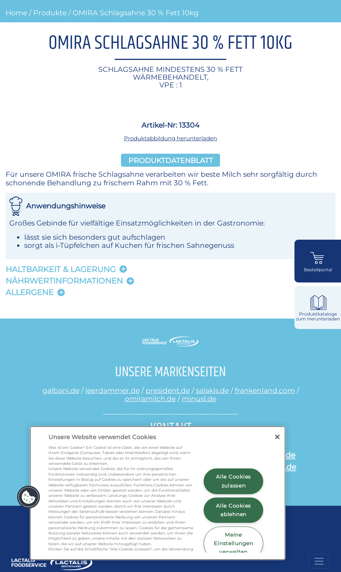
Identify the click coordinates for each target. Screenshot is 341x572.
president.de (168, 390)
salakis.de (212, 390)
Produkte (50, 12)
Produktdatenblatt (170, 160)
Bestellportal (318, 269)
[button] (29, 497)
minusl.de (199, 398)
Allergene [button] (30, 292)
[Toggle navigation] (319, 561)
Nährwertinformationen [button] (64, 281)
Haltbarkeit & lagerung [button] (61, 269)
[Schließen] (277, 437)
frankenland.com (265, 390)
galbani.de (60, 390)
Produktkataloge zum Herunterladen (318, 316)
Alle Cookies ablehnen (233, 510)
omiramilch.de (150, 398)
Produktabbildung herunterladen (170, 138)
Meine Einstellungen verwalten (233, 543)
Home (16, 12)
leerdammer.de (112, 390)
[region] (158, 493)
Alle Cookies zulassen (233, 481)
